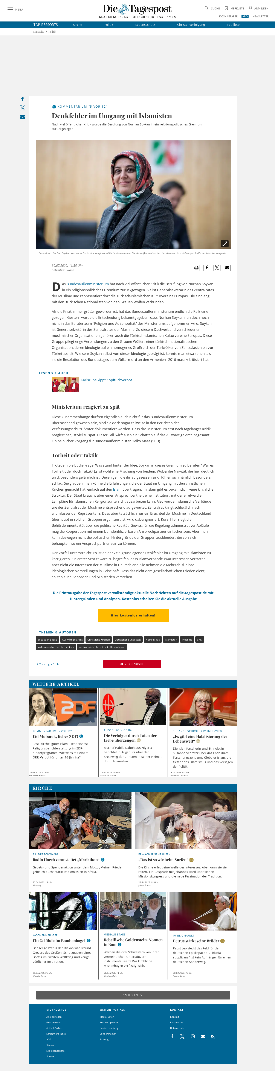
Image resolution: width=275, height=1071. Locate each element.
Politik (108, 25)
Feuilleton (234, 25)
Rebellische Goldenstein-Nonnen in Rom (133, 942)
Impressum (176, 1022)
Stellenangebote (55, 1050)
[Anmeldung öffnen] (258, 8)
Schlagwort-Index (56, 1033)
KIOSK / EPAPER (228, 16)
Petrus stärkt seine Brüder (196, 940)
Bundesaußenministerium (88, 284)
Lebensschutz (145, 25)
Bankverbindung (109, 1028)
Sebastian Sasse (63, 270)
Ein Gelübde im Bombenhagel (59, 940)
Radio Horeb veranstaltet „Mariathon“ (66, 859)
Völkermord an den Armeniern (56, 647)
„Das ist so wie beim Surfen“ (163, 859)
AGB (48, 1039)
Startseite (38, 31)
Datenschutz (177, 1028)
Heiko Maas (153, 639)
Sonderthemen (108, 1033)
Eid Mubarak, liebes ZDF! (55, 736)
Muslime (187, 639)
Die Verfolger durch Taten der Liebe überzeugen (130, 738)
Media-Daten (107, 1016)
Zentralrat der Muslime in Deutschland (102, 647)
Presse (50, 1056)
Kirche (77, 25)
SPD (199, 639)
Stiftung (104, 1039)
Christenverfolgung (191, 25)
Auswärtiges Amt (72, 639)
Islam (117, 489)
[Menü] (14, 9)
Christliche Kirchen (98, 639)
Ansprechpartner (109, 1022)
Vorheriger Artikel (48, 664)
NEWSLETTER (260, 16)
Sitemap (50, 1045)
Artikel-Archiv (54, 1028)
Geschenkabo (53, 1022)
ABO (245, 16)
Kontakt (174, 1016)
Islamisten (171, 639)
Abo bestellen (54, 1016)
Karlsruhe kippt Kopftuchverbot (106, 380)
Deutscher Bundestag (128, 639)
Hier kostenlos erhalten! (133, 615)
